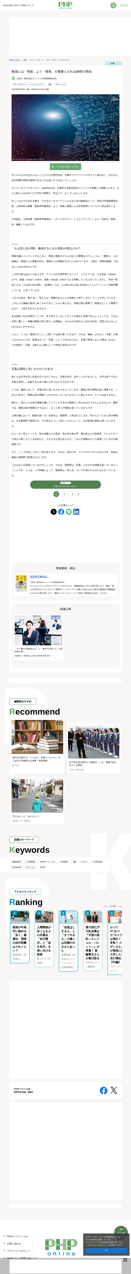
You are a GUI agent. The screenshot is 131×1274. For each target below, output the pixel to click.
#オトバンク (61, 84)
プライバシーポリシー (96, 1245)
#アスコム (30, 867)
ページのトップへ (121, 1222)
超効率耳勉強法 (38, 576)
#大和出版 (97, 862)
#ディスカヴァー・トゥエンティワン (28, 84)
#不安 (42, 867)
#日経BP (64, 862)
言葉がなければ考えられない (66, 484)
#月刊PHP (16, 867)
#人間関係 (30, 862)
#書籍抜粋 (16, 862)
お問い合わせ (14, 1243)
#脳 (49, 84)
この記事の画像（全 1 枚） (67, 166)
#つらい (84, 862)
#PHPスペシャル (47, 862)
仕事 (113, 63)
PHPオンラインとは (17, 1236)
